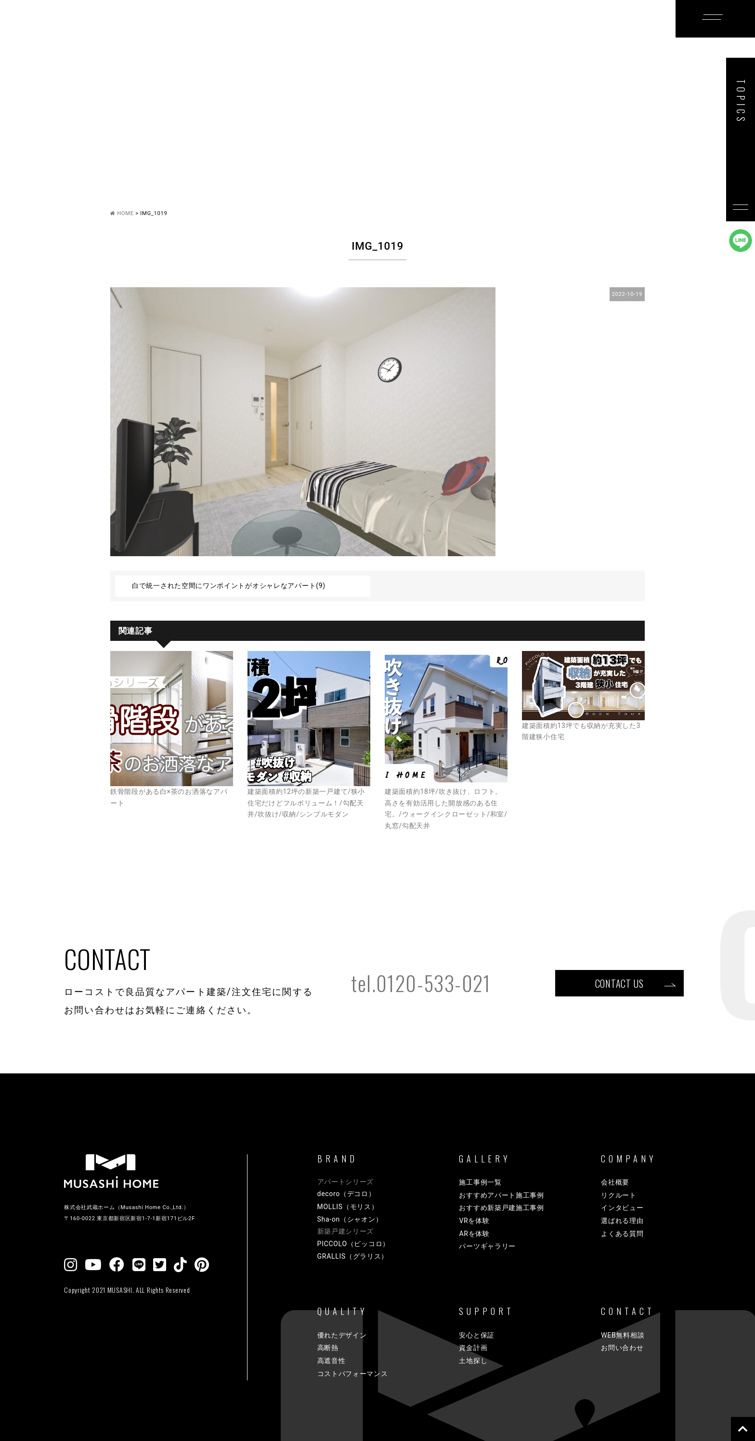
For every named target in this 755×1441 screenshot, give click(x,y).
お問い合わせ (622, 1348)
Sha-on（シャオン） (350, 1219)
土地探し (473, 1360)
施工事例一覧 (480, 1182)
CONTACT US (619, 983)
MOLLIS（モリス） (347, 1207)
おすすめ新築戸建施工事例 (501, 1207)
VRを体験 (474, 1220)
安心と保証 (477, 1335)
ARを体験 (474, 1233)
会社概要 (615, 1182)
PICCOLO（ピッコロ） (353, 1244)
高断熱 (327, 1348)
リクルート (619, 1195)
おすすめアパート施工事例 (501, 1195)
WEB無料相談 (622, 1335)
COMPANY (544, 35)
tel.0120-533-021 (421, 983)
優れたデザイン (342, 1335)
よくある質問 (622, 1233)
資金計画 (473, 1348)
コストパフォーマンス (352, 1373)
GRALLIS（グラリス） (353, 1256)
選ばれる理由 (622, 1220)
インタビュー (622, 1207)
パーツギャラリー (487, 1246)
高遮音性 (331, 1360)
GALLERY (316, 35)
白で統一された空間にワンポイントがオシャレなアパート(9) (228, 585)
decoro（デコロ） (346, 1194)
